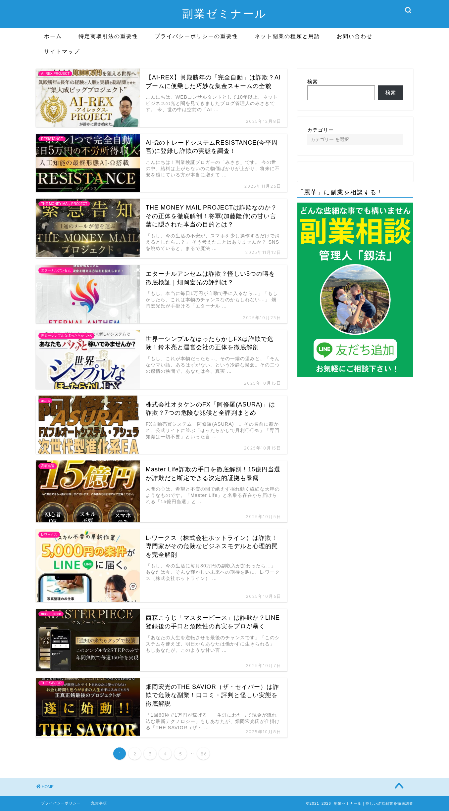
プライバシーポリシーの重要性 (196, 36)
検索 (312, 81)
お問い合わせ (355, 36)
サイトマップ (62, 51)
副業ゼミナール (224, 13)
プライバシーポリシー (61, 803)
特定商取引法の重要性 (108, 36)
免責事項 (99, 803)
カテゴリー (320, 130)
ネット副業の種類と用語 (287, 36)
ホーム (53, 36)
